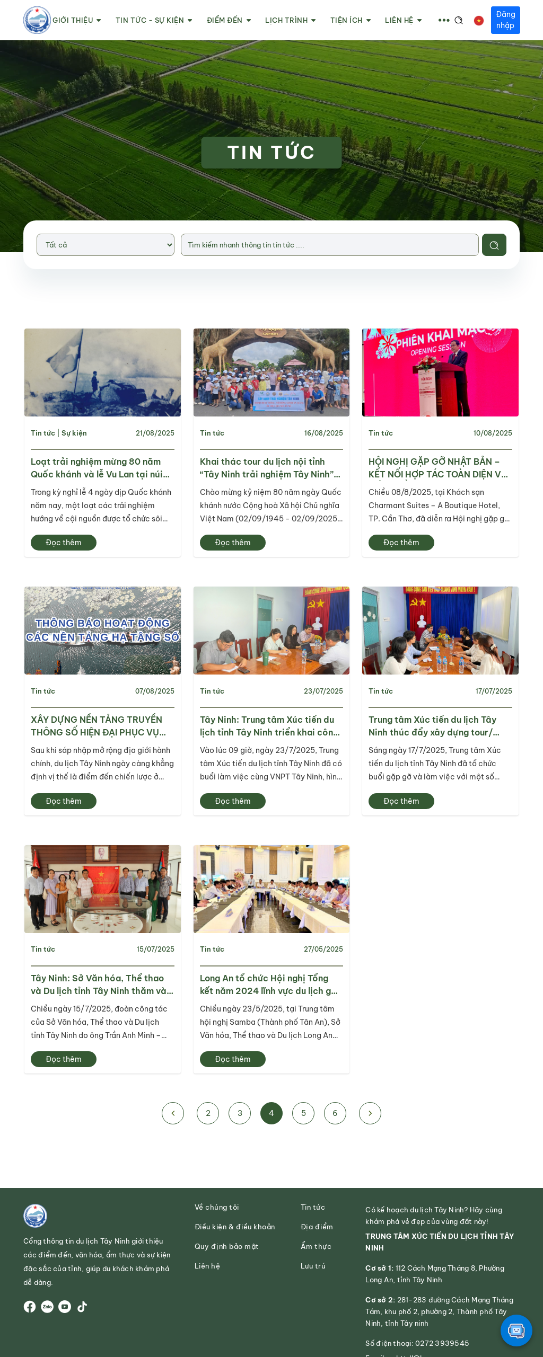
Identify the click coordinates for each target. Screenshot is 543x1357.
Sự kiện (74, 433)
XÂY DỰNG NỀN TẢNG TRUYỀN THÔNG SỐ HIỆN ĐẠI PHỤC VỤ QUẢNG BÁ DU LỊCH (96, 727)
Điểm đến (229, 20)
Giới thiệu (76, 20)
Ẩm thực (316, 1247)
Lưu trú (313, 1267)
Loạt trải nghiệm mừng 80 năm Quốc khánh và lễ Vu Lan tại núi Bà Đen (97, 468)
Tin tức (43, 433)
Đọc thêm (64, 543)
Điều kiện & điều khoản (235, 1228)
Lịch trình (290, 20)
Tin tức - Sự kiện (154, 20)
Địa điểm (317, 1228)
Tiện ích (350, 20)
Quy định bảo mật (227, 1247)
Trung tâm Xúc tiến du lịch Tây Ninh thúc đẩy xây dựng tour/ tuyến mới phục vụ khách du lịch (436, 727)
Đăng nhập (505, 20)
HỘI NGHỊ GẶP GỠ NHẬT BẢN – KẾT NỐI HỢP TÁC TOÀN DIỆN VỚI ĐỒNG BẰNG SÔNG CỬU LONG (439, 468)
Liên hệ (403, 20)
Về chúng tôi (217, 1208)
